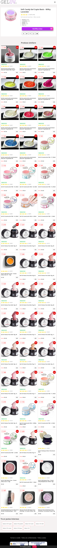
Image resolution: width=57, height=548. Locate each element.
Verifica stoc (42, 28)
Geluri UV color (29, 524)
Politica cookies (42, 538)
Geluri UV (26, 528)
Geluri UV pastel (18, 524)
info (17, 72)
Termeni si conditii (15, 538)
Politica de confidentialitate (29, 538)
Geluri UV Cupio (7, 524)
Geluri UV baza (18, 528)
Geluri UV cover (7, 528)
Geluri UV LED (40, 524)
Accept (34, 546)
